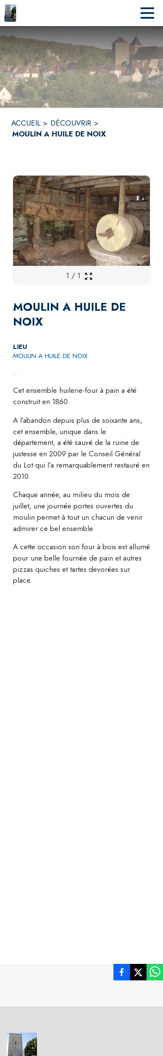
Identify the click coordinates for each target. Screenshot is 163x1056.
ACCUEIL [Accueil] (25, 123)
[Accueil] (10, 13)
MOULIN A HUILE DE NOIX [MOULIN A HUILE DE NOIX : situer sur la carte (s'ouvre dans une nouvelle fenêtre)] (50, 356)
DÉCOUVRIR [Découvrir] (70, 123)
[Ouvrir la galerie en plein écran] (88, 276)
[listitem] (121, 974)
